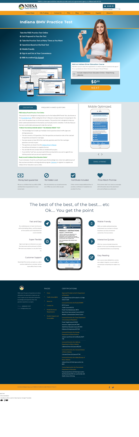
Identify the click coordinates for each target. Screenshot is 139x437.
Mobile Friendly (104, 221)
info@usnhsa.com (26, 308)
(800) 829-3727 (26, 306)
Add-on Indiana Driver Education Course (88, 64)
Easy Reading (103, 255)
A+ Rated (39, 57)
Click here (54, 162)
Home (48, 293)
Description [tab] (28, 107)
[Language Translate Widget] (111, 9)
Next (95, 87)
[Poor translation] (6, 400)
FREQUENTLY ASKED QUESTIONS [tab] (53, 107)
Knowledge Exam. (26, 118)
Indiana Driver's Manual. (49, 145)
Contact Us (50, 305)
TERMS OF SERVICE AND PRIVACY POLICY (44, 387)
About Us (49, 301)
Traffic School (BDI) (52, 297)
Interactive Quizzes (105, 239)
